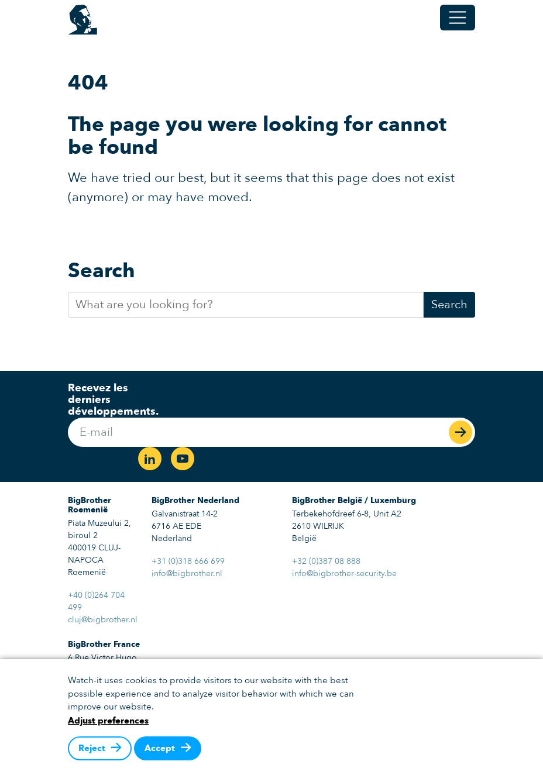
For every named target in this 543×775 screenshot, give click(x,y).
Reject (91, 748)
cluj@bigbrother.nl (103, 619)
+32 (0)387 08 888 (326, 561)
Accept (160, 748)
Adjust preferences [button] (108, 720)
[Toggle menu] (457, 17)
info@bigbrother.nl (187, 573)
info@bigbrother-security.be (344, 573)
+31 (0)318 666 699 (188, 561)
